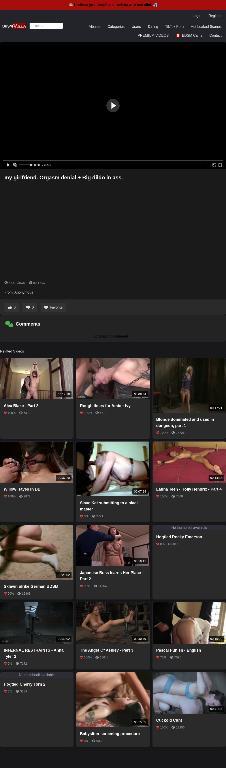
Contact (215, 35)
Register (215, 16)
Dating (153, 26)
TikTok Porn (174, 26)
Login (197, 16)
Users (136, 26)
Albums (94, 26)
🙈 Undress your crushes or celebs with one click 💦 (113, 5)
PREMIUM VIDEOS (153, 35)
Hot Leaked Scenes (206, 26)
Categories (115, 26)
